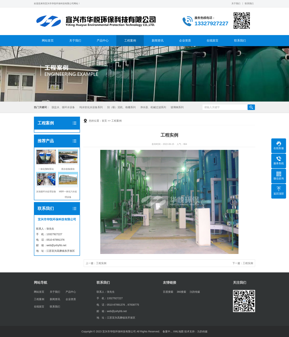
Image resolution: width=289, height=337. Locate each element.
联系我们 (249, 3)
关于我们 (235, 3)
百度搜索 (168, 291)
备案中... (168, 331)
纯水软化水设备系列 (90, 107)
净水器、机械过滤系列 (153, 107)
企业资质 (185, 40)
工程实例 (101, 263)
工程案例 (130, 40)
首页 (104, 120)
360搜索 (181, 291)
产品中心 (103, 40)
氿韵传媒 (195, 291)
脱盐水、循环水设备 (62, 107)
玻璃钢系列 (176, 107)
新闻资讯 (157, 40)
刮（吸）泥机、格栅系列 (121, 107)
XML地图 (178, 331)
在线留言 (212, 40)
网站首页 (48, 40)
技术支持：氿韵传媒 (196, 331)
